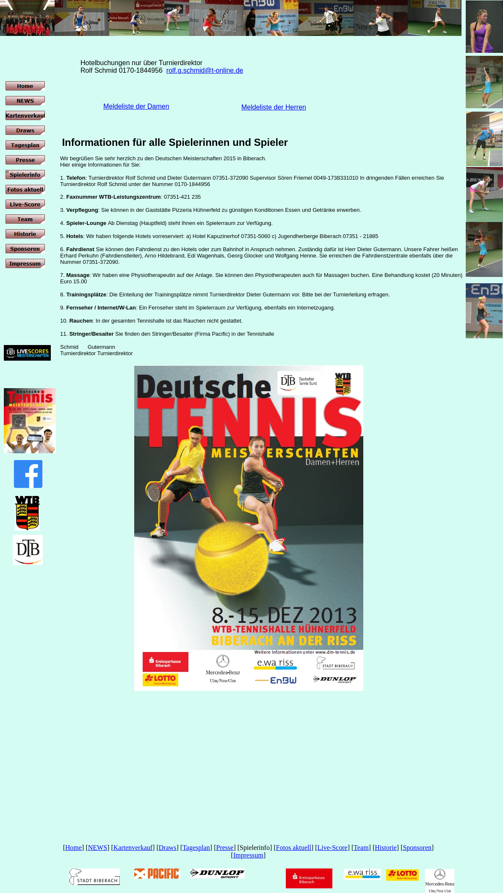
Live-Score (333, 847)
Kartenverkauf (132, 847)
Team (361, 847)
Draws (168, 847)
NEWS (97, 847)
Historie (386, 847)
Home (73, 847)
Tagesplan (196, 847)
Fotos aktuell (293, 847)
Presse (224, 847)
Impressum (248, 855)
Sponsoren (417, 847)
